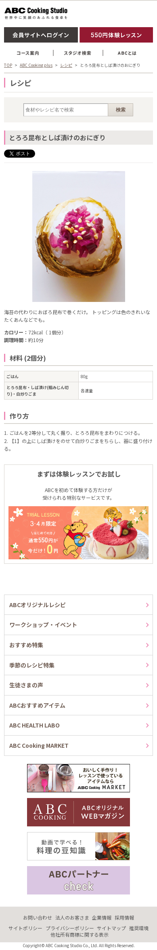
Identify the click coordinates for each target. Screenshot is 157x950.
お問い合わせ (37, 917)
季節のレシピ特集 (31, 665)
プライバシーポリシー (70, 927)
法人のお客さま (72, 917)
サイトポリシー (25, 927)
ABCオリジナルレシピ (37, 605)
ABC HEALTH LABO (34, 725)
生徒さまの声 (26, 685)
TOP (8, 65)
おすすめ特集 (26, 645)
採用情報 (124, 917)
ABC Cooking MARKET (39, 745)
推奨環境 (139, 927)
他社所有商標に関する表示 (79, 934)
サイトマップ (111, 927)
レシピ (66, 65)
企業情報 (101, 917)
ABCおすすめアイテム (37, 705)
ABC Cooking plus (36, 65)
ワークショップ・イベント (43, 624)
